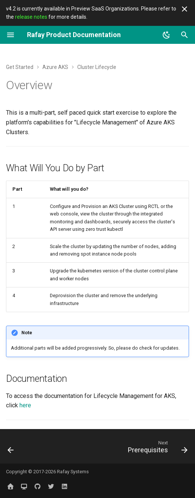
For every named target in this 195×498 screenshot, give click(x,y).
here (25, 405)
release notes (31, 17)
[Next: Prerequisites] (156, 448)
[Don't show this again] (184, 8)
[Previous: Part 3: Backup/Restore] (11, 448)
